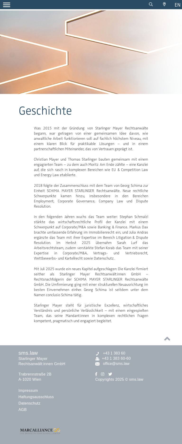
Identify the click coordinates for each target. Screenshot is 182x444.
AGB (22, 410)
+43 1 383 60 (110, 353)
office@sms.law (112, 364)
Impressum (28, 390)
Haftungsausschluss (36, 397)
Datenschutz (29, 403)
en (178, 5)
